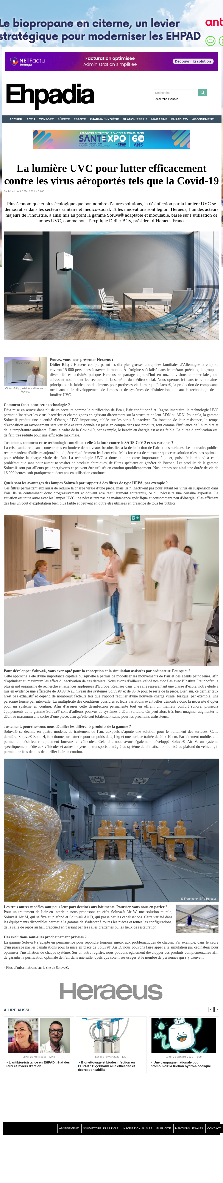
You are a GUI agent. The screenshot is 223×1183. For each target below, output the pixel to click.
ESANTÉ (80, 119)
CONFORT (47, 119)
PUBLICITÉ (160, 1129)
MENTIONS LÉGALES (186, 1129)
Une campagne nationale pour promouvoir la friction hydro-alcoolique (181, 1064)
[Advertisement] (111, 1098)
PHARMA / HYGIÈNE (105, 119)
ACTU (31, 119)
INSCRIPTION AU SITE (131, 1129)
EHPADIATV (180, 119)
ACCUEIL (16, 119)
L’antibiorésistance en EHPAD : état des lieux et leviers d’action (38, 1064)
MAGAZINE (159, 119)
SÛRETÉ (64, 119)
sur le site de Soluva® (55, 967)
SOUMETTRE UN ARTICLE (92, 1129)
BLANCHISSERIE (135, 119)
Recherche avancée (166, 99)
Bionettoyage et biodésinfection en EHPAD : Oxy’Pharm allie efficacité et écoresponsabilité (106, 1066)
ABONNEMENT (203, 119)
